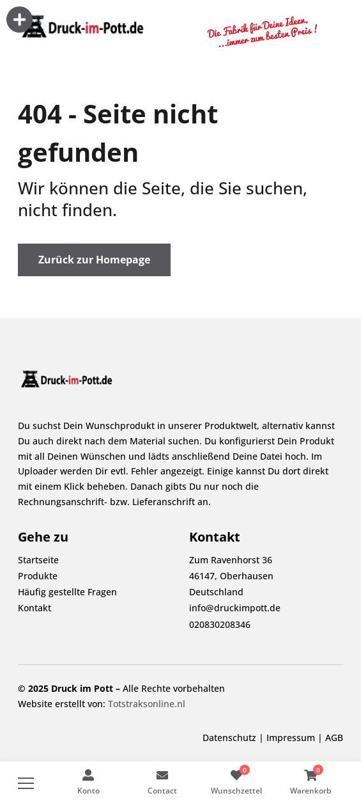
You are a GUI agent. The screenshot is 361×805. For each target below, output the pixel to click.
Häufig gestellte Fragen (67, 592)
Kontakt (34, 608)
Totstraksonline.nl (146, 704)
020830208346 (219, 624)
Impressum (290, 737)
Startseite (38, 560)
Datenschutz (229, 737)
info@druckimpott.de (234, 608)
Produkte (38, 576)
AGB (334, 737)
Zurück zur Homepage (94, 260)
